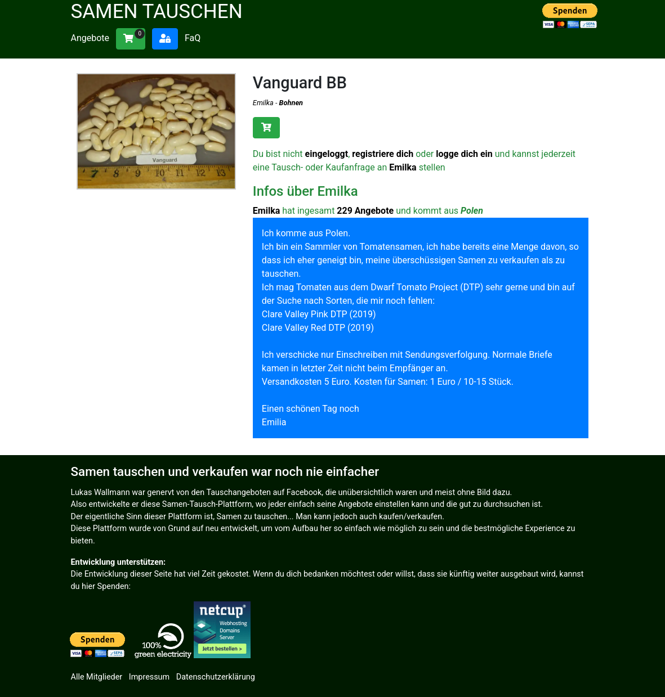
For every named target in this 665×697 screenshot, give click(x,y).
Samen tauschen (157, 11)
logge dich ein (464, 154)
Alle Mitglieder (97, 677)
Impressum (149, 677)
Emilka (263, 102)
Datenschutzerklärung (215, 677)
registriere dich (382, 154)
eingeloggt (327, 154)
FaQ (192, 38)
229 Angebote (365, 210)
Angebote (90, 38)
